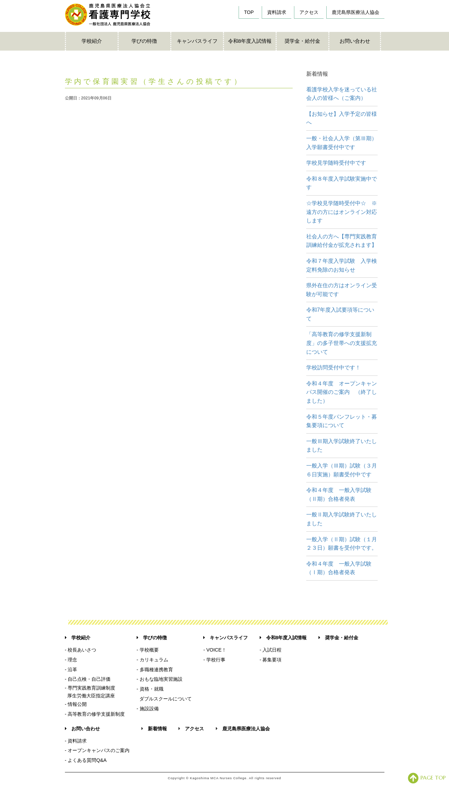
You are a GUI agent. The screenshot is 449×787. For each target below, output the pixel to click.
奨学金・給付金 (302, 41)
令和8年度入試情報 (250, 41)
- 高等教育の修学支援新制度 (95, 714)
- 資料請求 (76, 741)
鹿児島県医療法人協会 (355, 12)
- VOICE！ (214, 650)
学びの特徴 (144, 41)
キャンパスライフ (197, 41)
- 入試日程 (271, 650)
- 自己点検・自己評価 (88, 679)
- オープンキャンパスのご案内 (97, 750)
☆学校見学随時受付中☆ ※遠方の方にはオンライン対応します (341, 211)
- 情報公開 (76, 704)
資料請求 (276, 12)
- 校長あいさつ (81, 650)
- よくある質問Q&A (86, 760)
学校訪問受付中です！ (333, 367)
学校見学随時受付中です (336, 163)
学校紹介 (92, 41)
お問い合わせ (355, 41)
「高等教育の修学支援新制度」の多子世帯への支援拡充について (341, 342)
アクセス (308, 12)
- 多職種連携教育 (155, 669)
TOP (249, 12)
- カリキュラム (152, 659)
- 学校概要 (148, 650)
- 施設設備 (148, 708)
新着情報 (157, 728)
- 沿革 (71, 669)
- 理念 (71, 659)
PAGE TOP (427, 777)
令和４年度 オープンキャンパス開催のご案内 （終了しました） (341, 392)
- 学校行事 (214, 659)
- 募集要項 (271, 659)
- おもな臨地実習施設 (160, 679)
